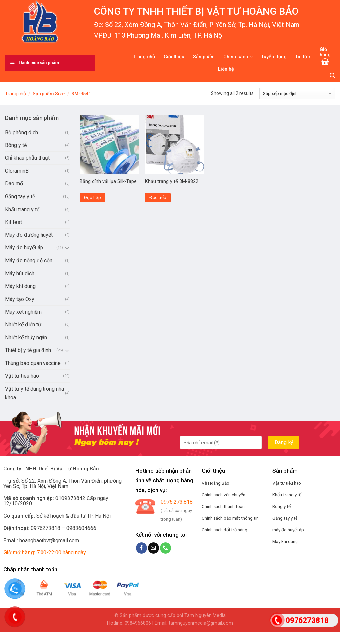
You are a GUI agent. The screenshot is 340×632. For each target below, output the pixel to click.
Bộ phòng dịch (21, 132)
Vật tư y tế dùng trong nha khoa (34, 393)
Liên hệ (226, 69)
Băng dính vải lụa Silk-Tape (108, 181)
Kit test (13, 222)
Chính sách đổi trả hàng (224, 529)
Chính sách (237, 57)
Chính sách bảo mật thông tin (230, 518)
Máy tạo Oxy (19, 299)
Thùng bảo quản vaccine (33, 363)
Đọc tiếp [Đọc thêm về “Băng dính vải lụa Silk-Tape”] (92, 197)
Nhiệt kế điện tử (23, 324)
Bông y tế (16, 145)
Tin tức (302, 57)
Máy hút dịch (19, 273)
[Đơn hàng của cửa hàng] (297, 93)
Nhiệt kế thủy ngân (26, 337)
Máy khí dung (20, 286)
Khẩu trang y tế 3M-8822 (171, 181)
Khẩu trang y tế (22, 209)
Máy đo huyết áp (24, 247)
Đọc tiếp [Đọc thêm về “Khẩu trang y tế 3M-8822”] (157, 197)
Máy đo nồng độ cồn (28, 260)
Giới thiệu (174, 57)
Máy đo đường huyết (29, 235)
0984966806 (138, 623)
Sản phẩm (204, 57)
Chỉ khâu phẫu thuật (27, 158)
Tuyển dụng (274, 57)
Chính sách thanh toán (223, 506)
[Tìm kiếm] (332, 75)
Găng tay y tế (20, 196)
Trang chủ (144, 57)
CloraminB (17, 171)
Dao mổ (14, 183)
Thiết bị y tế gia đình (28, 350)
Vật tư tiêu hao (22, 376)
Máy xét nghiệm (23, 312)
